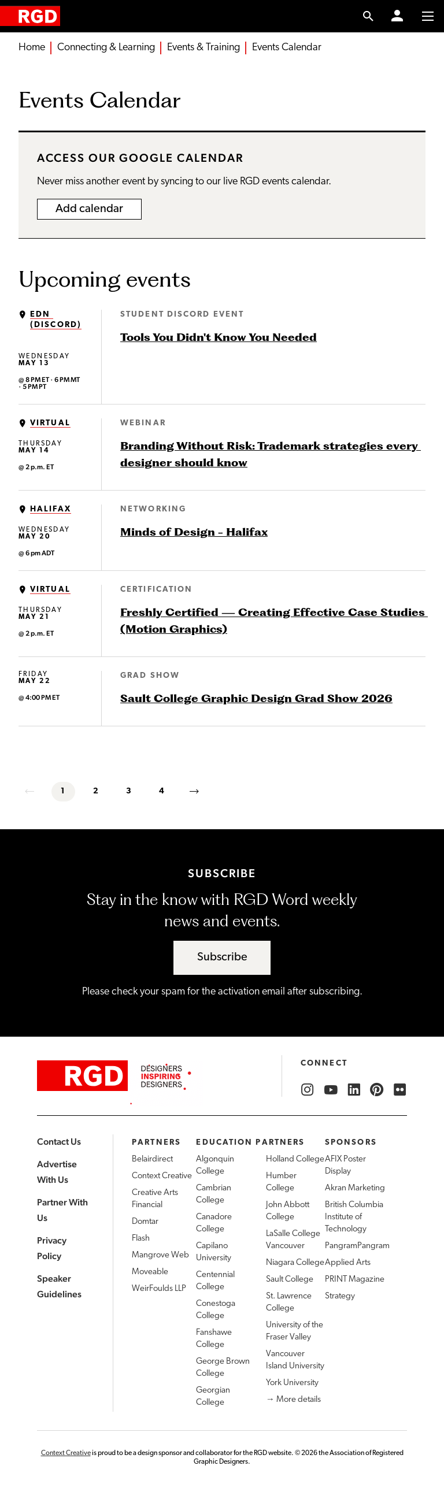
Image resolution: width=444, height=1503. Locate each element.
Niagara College (295, 1263)
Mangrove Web (160, 1255)
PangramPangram (357, 1246)
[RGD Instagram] (307, 1090)
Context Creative (162, 1176)
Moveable (150, 1272)
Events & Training (203, 47)
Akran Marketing (355, 1188)
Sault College (289, 1279)
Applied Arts (348, 1263)
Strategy (340, 1296)
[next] (195, 791)
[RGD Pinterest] (377, 1090)
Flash (141, 1238)
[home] (30, 16)
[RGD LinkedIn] (354, 1090)
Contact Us (59, 1141)
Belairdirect (152, 1159)
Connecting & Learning (106, 47)
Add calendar (89, 209)
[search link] (368, 16)
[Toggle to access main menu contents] (428, 16)
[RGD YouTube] (331, 1090)
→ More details (293, 1400)
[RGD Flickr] (400, 1090)
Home (31, 47)
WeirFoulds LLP (159, 1289)
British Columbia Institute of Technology (354, 1217)
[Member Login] (397, 16)
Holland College (295, 1159)
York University (292, 1383)
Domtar (145, 1222)
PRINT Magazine (354, 1279)
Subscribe (222, 957)
